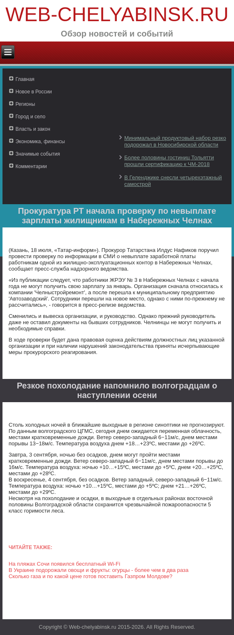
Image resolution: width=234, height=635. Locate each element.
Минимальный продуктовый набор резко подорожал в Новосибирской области (175, 141)
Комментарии (31, 166)
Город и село (30, 117)
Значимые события (37, 154)
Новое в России (33, 92)
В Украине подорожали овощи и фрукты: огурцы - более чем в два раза (99, 570)
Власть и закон (32, 129)
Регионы (25, 104)
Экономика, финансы (40, 141)
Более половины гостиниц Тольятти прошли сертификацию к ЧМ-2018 (169, 160)
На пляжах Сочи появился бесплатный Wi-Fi (64, 564)
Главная (24, 79)
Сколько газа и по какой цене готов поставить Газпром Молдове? (90, 576)
